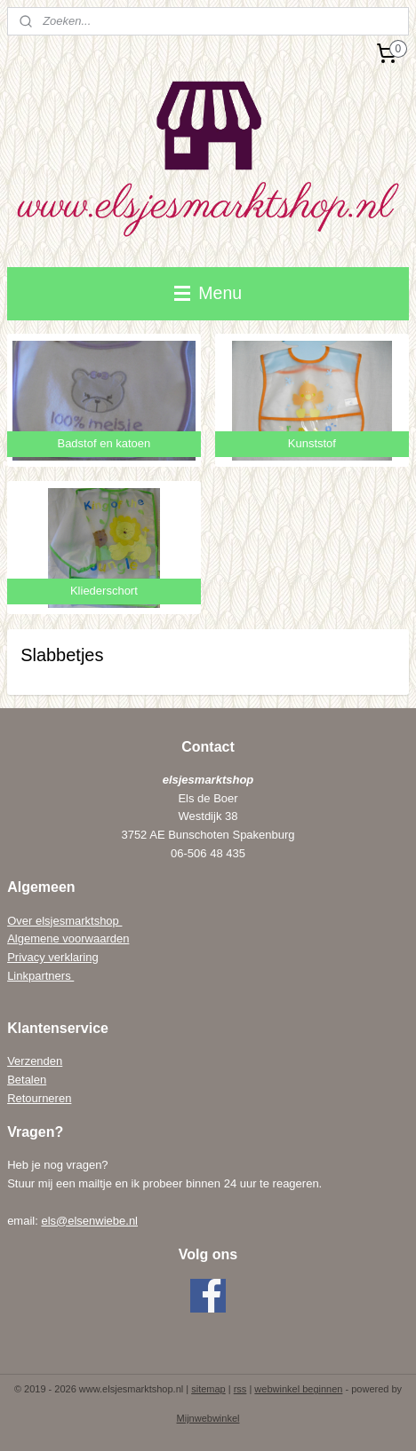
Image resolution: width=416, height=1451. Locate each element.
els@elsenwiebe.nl (89, 1220)
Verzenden (34, 1061)
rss (240, 1389)
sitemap (208, 1389)
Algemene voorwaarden (68, 938)
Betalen (26, 1079)
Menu (208, 293)
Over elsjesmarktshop (64, 920)
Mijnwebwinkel (208, 1418)
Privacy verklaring (53, 957)
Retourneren (39, 1098)
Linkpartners (40, 975)
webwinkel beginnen (298, 1389)
